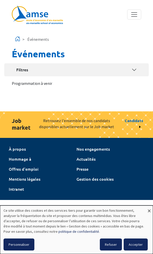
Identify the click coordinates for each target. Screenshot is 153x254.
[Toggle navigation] (134, 15)
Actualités (86, 159)
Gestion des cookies (95, 179)
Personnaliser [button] (19, 244)
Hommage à (20, 159)
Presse (82, 169)
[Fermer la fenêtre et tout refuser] (149, 208)
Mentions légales (24, 179)
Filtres (22, 69)
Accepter (136, 244)
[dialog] (76, 229)
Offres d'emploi (23, 169)
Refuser (111, 244)
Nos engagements (93, 149)
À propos (17, 149)
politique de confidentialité (78, 231)
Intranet (16, 189)
